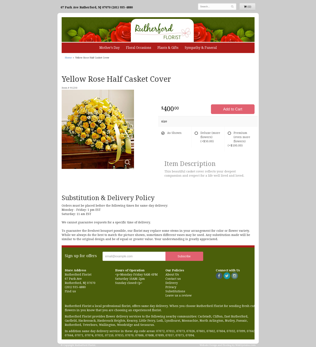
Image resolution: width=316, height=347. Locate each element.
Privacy (170, 287)
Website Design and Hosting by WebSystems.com (228, 345)
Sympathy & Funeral (201, 48)
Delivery (171, 283)
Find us (70, 291)
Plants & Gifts (167, 48)
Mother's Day (109, 48)
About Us (172, 274)
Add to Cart (232, 109)
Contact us (173, 278)
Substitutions (175, 291)
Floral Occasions (138, 48)
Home (68, 57)
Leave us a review (178, 295)
